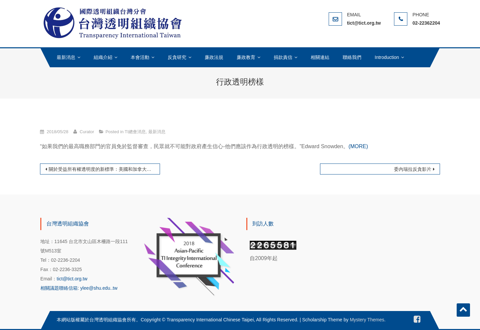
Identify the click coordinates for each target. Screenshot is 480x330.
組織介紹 (103, 57)
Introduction (387, 57)
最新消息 (66, 57)
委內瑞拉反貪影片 (412, 169)
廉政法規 (214, 57)
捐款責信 (283, 57)
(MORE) (358, 146)
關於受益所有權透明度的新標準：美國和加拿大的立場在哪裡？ (104, 169)
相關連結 (320, 57)
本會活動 (140, 57)
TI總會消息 (135, 131)
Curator (87, 131)
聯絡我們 (352, 57)
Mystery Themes (367, 319)
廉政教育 (246, 57)
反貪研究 (177, 57)
